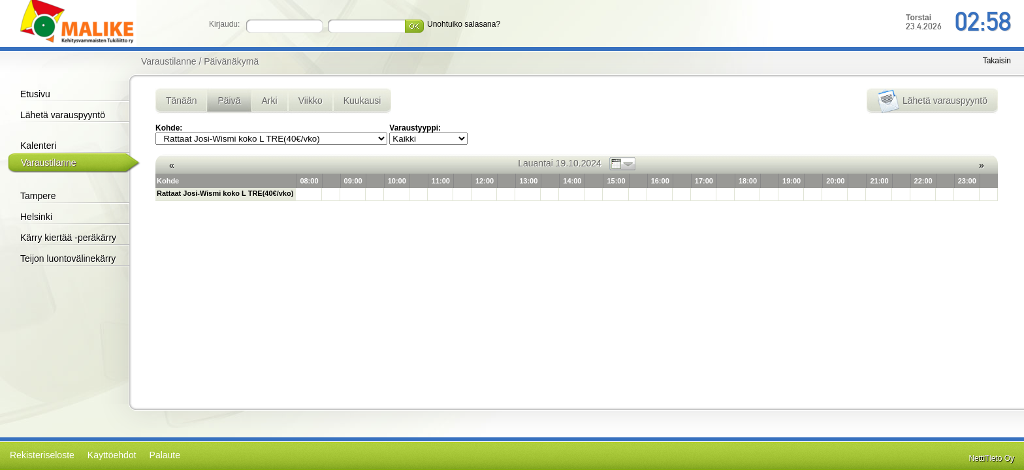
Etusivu (35, 94)
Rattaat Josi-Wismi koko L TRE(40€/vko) (225, 193)
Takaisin (997, 60)
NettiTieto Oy (991, 458)
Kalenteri (38, 145)
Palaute (165, 455)
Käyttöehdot (112, 455)
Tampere (38, 196)
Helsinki (36, 217)
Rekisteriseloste (42, 455)
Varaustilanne (48, 162)
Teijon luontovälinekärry (68, 258)
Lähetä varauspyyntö (62, 115)
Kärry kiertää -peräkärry (68, 237)
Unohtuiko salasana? (463, 24)
